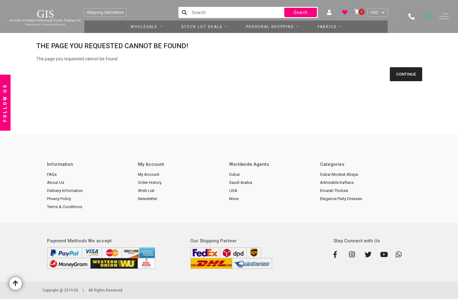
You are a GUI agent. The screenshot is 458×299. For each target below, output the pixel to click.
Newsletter (147, 198)
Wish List (146, 190)
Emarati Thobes (334, 190)
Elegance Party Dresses (341, 198)
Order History (150, 182)
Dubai (234, 174)
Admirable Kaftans (337, 182)
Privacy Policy (59, 198)
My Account (148, 174)
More (233, 198)
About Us (55, 182)
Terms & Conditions (64, 206)
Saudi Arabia (240, 182)
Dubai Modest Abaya (339, 174)
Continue (406, 74)
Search (301, 12)
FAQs (52, 174)
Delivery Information (65, 190)
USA (233, 190)
